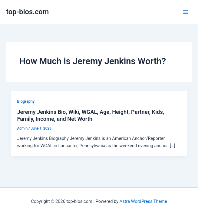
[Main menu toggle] (185, 12)
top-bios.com (27, 12)
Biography (26, 101)
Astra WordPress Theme (143, 201)
